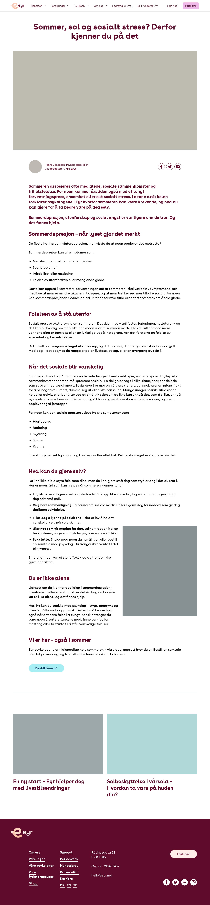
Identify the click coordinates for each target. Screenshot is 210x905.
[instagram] (193, 882)
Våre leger (37, 859)
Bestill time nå (46, 668)
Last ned (172, 5)
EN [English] (69, 885)
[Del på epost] (177, 166)
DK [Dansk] (62, 885)
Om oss (34, 852)
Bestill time (190, 5)
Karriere (66, 878)
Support (66, 852)
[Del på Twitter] (169, 166)
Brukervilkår (69, 872)
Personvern (69, 859)
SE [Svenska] (75, 885)
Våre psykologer (41, 865)
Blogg (33, 883)
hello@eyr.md (101, 875)
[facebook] (166, 882)
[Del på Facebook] (161, 166)
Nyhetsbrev (69, 865)
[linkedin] (184, 882)
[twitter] (175, 882)
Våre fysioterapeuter (41, 874)
